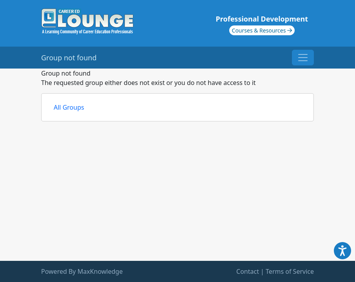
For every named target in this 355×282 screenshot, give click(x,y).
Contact (247, 271)
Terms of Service (290, 271)
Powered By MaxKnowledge (82, 271)
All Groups (69, 107)
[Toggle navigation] (303, 57)
